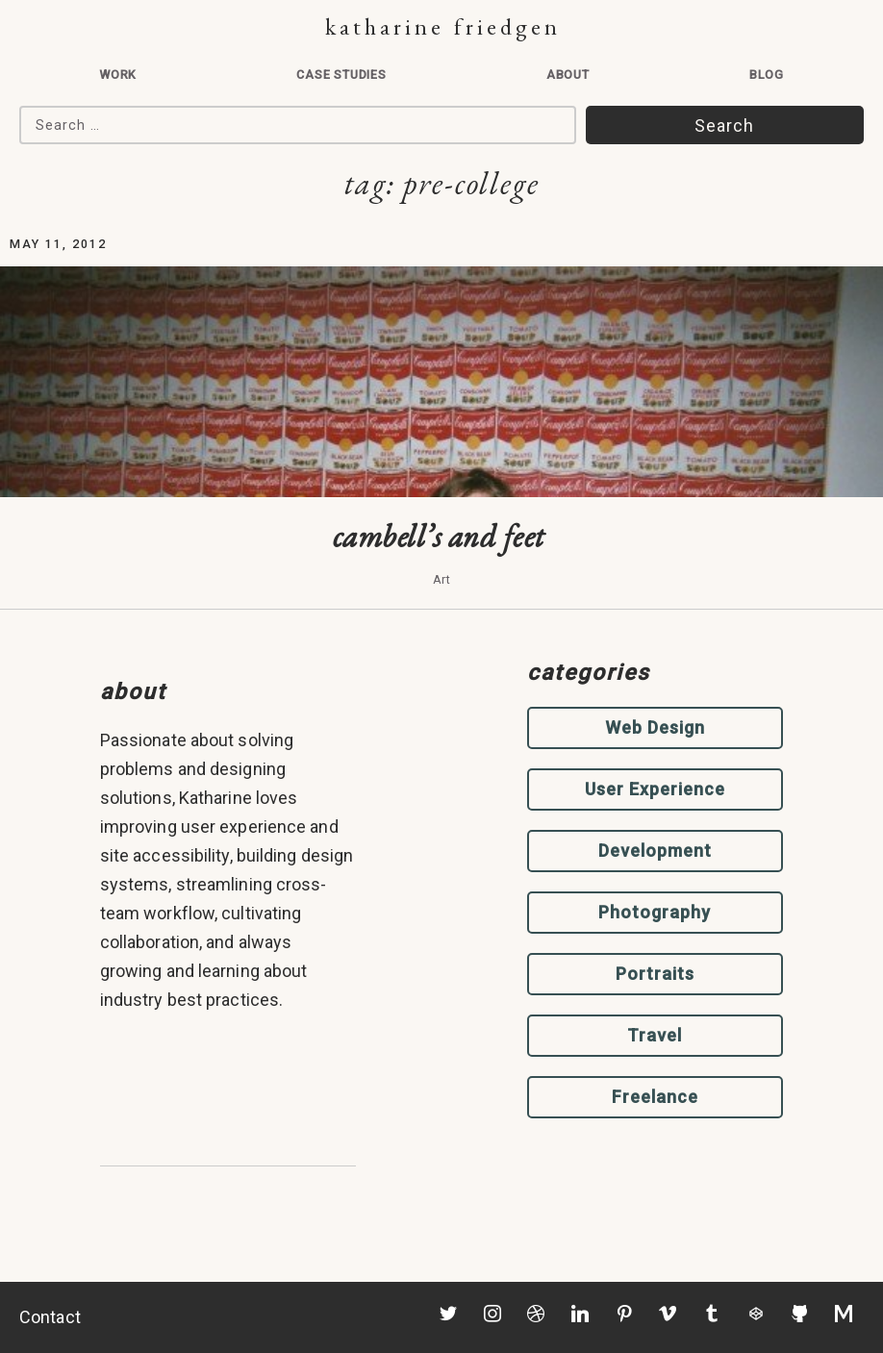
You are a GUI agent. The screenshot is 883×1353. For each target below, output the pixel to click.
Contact (50, 1317)
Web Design (655, 727)
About (568, 74)
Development (655, 850)
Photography (654, 912)
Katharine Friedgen (443, 26)
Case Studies (341, 74)
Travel (654, 1035)
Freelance (655, 1097)
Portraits (655, 974)
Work (118, 74)
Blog (766, 74)
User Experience (655, 789)
